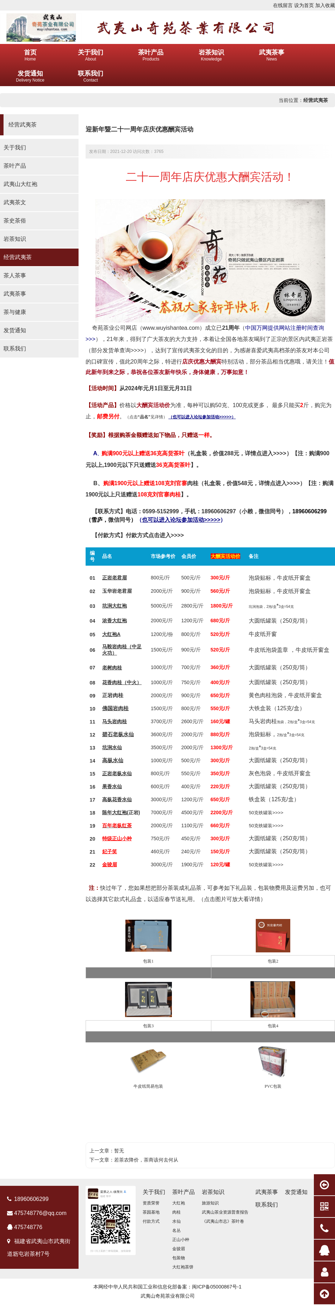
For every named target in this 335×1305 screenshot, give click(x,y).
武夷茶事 (15, 294)
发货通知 (15, 330)
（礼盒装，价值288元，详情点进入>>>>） (215, 453)
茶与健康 (15, 312)
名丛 (176, 1230)
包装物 (178, 1257)
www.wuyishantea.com (171, 328)
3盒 (292, 735)
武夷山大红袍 (20, 184)
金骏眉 (178, 1248)
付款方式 (151, 1221)
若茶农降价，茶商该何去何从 (146, 1160)
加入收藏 (325, 5)
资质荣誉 (151, 1203)
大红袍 (119, 606)
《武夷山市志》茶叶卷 (223, 1221)
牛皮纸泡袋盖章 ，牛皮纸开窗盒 (289, 650)
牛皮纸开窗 (263, 634)
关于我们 (15, 147)
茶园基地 (151, 1212)
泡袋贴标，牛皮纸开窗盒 (280, 578)
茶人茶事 (15, 275)
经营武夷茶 (315, 100)
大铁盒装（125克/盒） (277, 708)
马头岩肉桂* (282, 721)
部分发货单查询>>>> (117, 350)
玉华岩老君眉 (117, 591)
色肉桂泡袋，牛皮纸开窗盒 (288, 695)
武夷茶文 (15, 202)
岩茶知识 (15, 239)
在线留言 (283, 5)
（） (181, 520)
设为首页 (304, 5)
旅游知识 (210, 1203)
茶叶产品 (15, 166)
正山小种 (180, 1239)
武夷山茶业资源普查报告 (225, 1212)
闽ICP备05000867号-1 (216, 1287)
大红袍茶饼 (182, 1267)
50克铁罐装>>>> (266, 812)
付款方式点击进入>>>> (155, 535)
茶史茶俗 (15, 221)
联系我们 (15, 349)
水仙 (128, 734)
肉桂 (192, 483)
